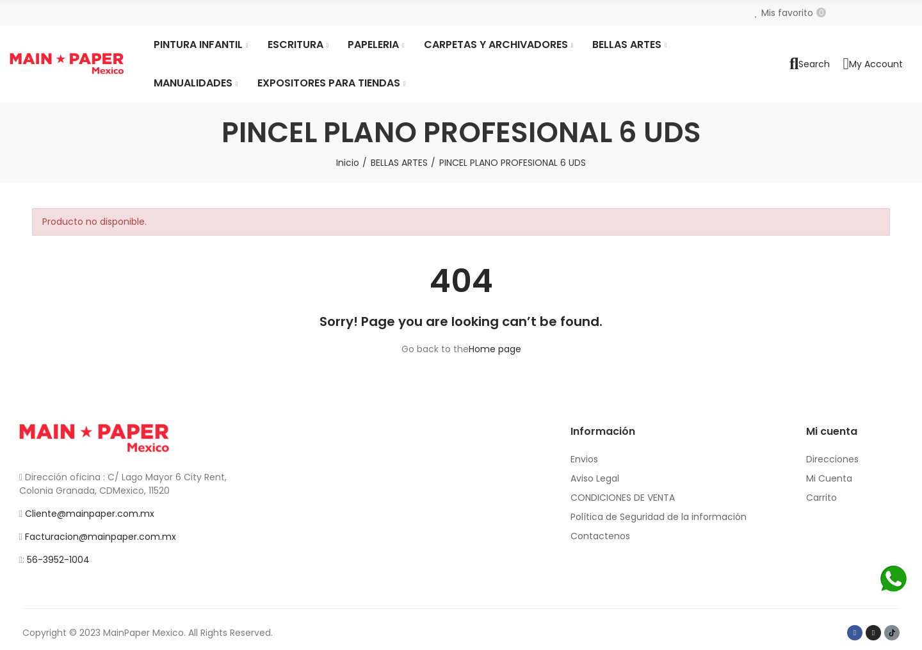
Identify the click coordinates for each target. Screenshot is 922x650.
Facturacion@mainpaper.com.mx (100, 536)
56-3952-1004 (58, 559)
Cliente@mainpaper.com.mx (89, 513)
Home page (495, 349)
